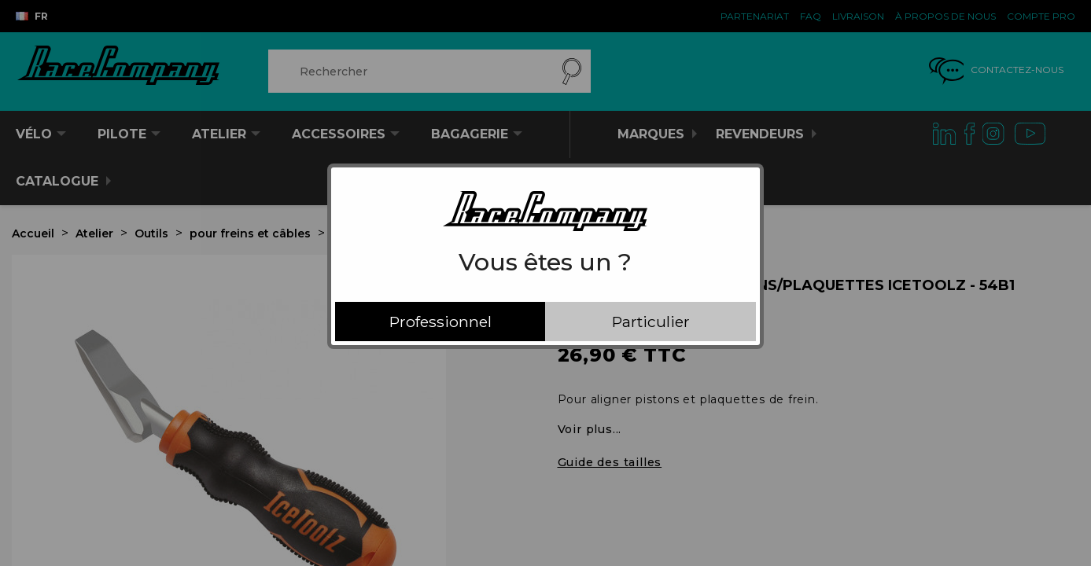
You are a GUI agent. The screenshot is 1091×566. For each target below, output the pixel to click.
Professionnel (440, 321)
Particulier (651, 321)
